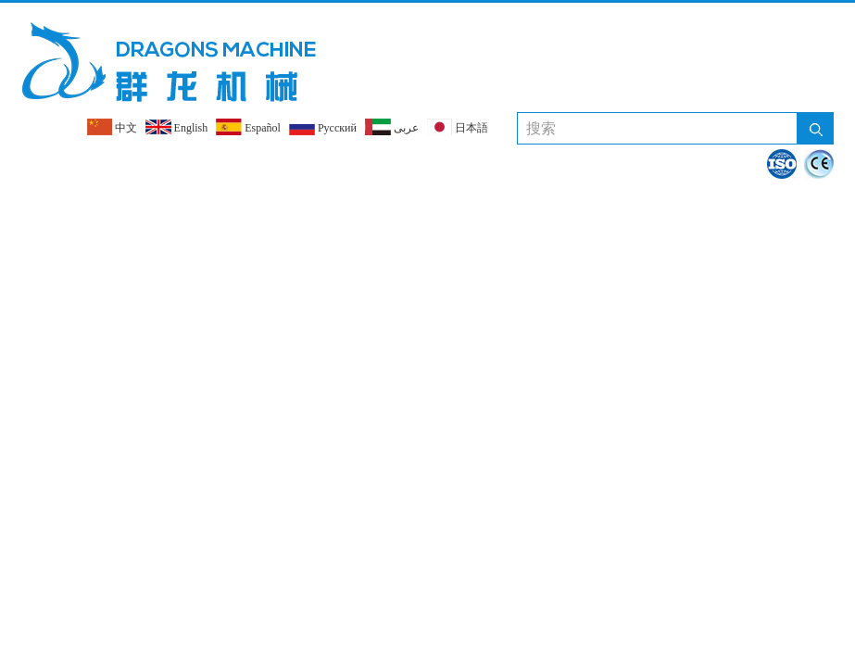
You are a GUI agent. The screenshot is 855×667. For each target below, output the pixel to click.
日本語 (457, 127)
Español (248, 127)
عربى (392, 127)
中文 (112, 127)
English (176, 127)
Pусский (323, 127)
